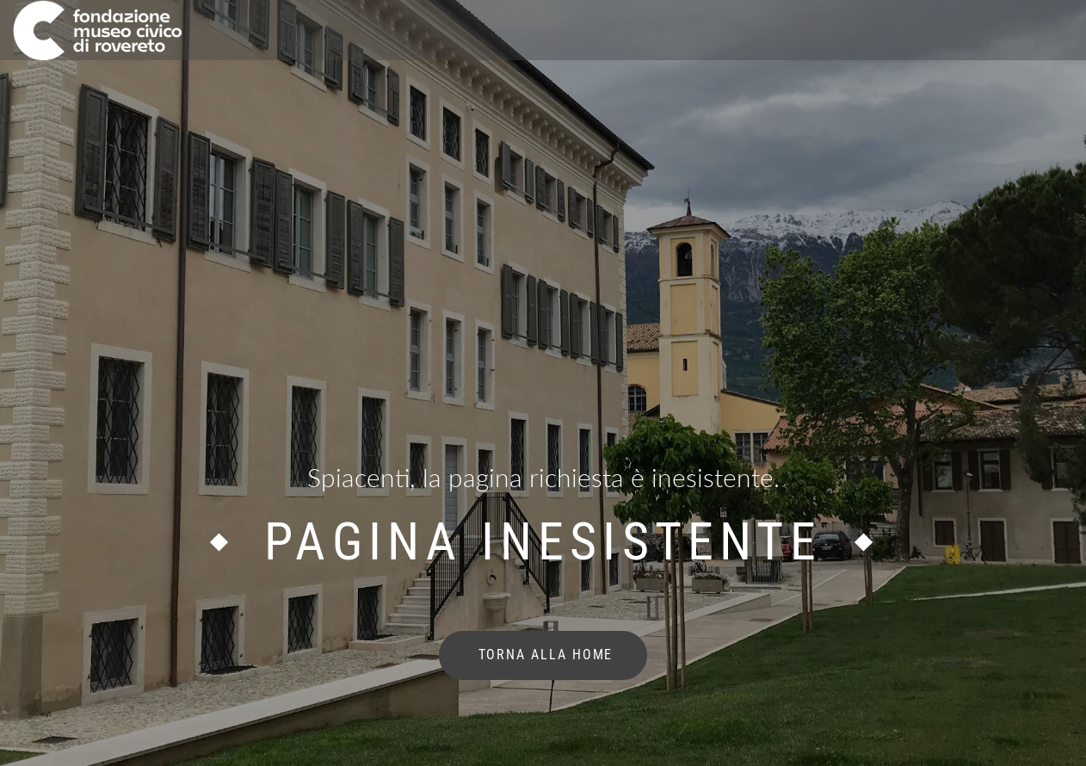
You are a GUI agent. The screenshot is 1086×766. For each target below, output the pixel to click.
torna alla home (543, 654)
